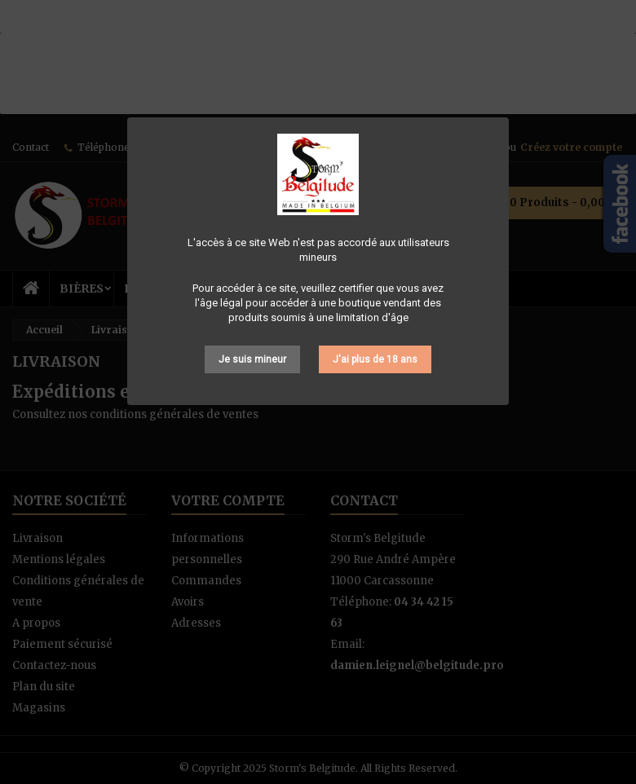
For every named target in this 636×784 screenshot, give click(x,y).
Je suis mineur (252, 359)
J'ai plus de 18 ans (375, 359)
